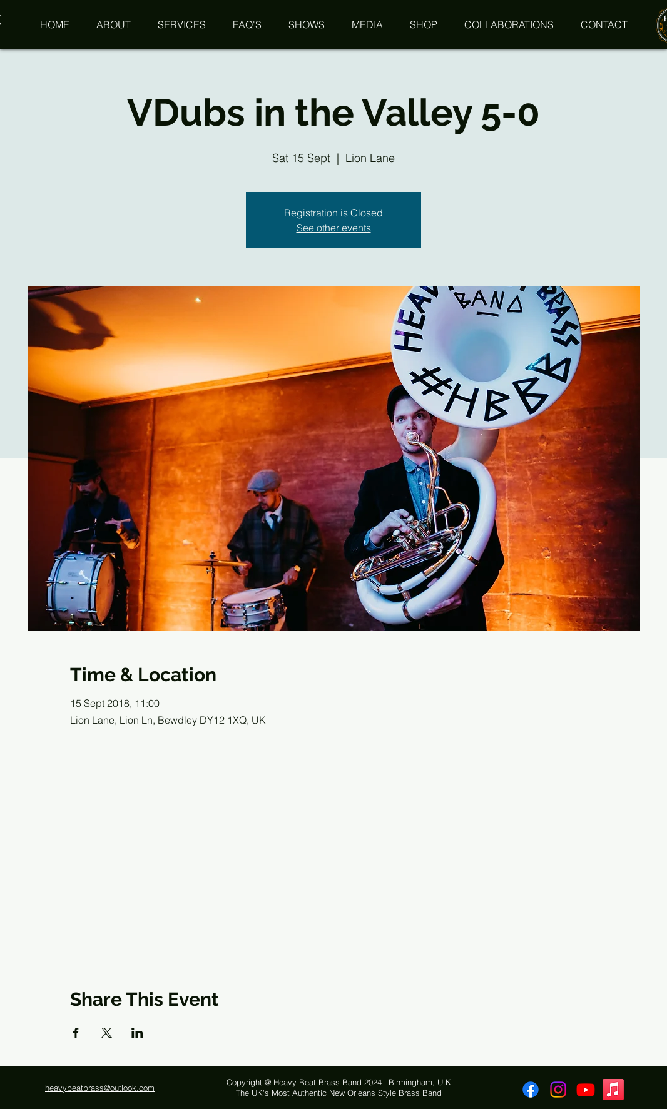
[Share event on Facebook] (76, 1033)
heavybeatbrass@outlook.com (100, 1088)
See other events (334, 227)
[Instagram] (558, 1089)
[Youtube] (585, 1089)
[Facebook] (530, 1089)
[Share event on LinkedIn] (137, 1033)
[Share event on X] (107, 1033)
